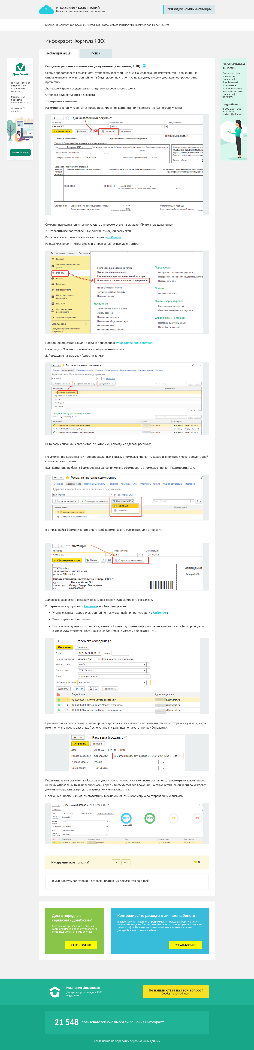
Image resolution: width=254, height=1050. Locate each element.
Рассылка (90, 606)
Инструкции (93, 25)
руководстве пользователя (134, 343)
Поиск (95, 53)
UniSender (114, 237)
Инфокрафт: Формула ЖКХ (70, 25)
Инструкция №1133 (59, 53)
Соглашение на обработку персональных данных (127, 1041)
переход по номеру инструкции (189, 9)
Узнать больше (81, 945)
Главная (49, 25)
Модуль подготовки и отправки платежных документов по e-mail (105, 881)
